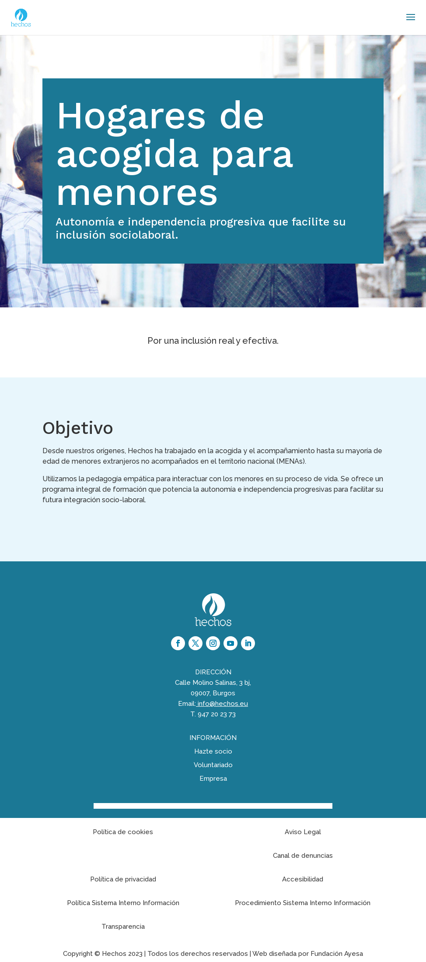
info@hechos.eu (223, 704)
